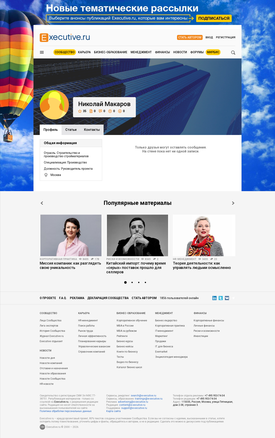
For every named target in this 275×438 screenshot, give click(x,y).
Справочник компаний (91, 351)
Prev (42, 203)
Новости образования (53, 373)
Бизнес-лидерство (166, 320)
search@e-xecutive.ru (143, 395)
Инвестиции (201, 336)
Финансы (162, 52)
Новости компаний (51, 363)
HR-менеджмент (184, 259)
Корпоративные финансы (209, 320)
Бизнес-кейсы (125, 346)
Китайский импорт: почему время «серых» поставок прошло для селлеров (136, 267)
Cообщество (48, 313)
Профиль (50, 130)
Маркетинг (161, 336)
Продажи (160, 341)
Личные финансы (204, 325)
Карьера (84, 52)
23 (215, 259)
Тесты (120, 356)
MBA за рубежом (127, 330)
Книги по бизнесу (127, 351)
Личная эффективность (92, 336)
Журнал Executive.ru (52, 336)
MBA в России (125, 325)
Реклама (77, 298)
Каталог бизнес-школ (129, 367)
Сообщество (65, 52)
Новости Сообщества (52, 378)
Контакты (92, 130)
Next (233, 203)
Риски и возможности (122, 259)
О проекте (48, 298)
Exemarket (161, 351)
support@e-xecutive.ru (134, 408)
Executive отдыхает (51, 341)
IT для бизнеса (164, 346)
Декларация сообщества (108, 298)
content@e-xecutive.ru (132, 404)
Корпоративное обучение (132, 320)
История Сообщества (52, 330)
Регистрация (225, 37)
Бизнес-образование (110, 52)
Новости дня (47, 357)
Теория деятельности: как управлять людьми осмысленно (202, 265)
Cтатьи (71, 130)
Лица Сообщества (50, 320)
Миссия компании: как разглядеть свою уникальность (70, 265)
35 (82, 111)
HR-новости (46, 383)
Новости (180, 52)
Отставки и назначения (54, 368)
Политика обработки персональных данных (66, 411)
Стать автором (189, 37)
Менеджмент (141, 52)
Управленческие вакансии (94, 346)
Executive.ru (61, 401)
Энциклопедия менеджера (171, 356)
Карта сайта (113, 411)
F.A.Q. (63, 298)
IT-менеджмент (164, 330)
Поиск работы (86, 325)
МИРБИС (213, 52)
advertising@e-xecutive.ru (133, 401)
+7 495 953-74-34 (215, 395)
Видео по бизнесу (127, 362)
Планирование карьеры (92, 341)
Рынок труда (85, 330)
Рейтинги (122, 336)
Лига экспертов (49, 325)
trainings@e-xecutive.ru (148, 398)
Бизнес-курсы (125, 341)
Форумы (197, 52)
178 (97, 259)
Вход (209, 37)
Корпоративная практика (58, 259)
